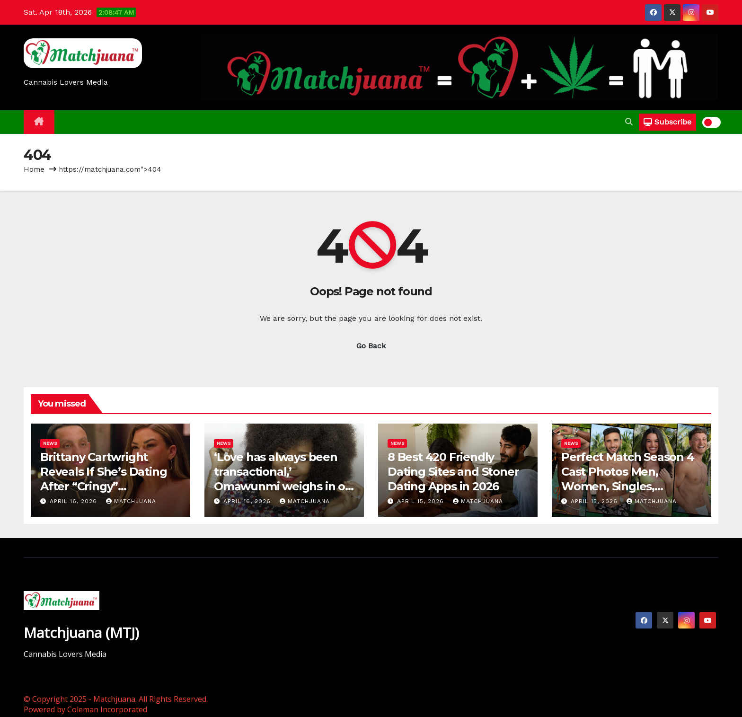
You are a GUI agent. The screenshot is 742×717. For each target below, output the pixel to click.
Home (34, 169)
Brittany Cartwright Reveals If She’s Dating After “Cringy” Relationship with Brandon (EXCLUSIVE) (103, 486)
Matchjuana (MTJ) (81, 632)
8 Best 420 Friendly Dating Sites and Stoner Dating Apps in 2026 (453, 471)
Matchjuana (131, 501)
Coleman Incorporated (107, 709)
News (50, 443)
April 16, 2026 (74, 501)
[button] (629, 121)
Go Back (371, 345)
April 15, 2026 (421, 501)
